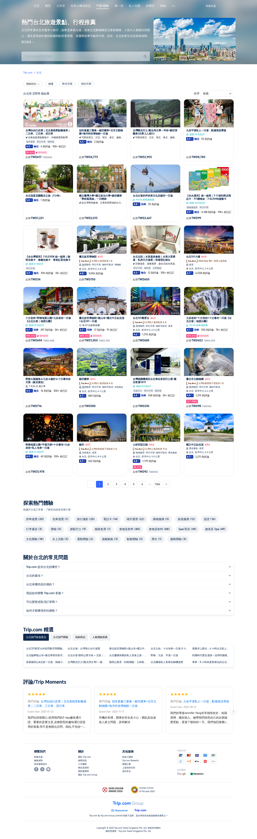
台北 (38, 72)
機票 (48, 5)
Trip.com (27, 72)
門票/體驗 (102, 5)
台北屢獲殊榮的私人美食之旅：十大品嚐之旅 (129, 655)
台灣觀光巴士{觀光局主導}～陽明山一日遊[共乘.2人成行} (88, 662)
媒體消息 (82, 760)
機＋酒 (119, 5)
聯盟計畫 (126, 764)
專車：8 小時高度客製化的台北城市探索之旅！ (212, 662)
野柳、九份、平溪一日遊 (164, 655)
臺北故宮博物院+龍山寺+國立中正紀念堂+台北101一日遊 (129, 648)
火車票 (60, 5)
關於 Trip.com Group (87, 775)
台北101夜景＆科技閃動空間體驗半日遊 (46, 648)
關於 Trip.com (84, 757)
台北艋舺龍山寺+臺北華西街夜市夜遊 (46, 655)
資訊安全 (126, 771)
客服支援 (38, 757)
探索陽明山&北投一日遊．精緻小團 (45, 662)
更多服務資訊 (40, 764)
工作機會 (82, 764)
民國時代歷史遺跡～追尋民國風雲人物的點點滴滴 (212, 655)
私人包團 (134, 5)
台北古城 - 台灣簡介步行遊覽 (84, 648)
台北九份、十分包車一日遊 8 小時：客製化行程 (171, 648)
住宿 (36, 5)
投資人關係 (127, 757)
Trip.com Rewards (130, 760)
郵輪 (163, 5)
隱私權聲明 (83, 771)
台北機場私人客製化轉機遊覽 (167, 662)
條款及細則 (83, 767)
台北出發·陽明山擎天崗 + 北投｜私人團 (88, 655)
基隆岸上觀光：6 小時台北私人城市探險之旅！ (212, 648)
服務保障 (38, 760)
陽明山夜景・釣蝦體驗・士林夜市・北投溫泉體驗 (129, 662)
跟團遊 (150, 5)
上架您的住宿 (128, 767)
